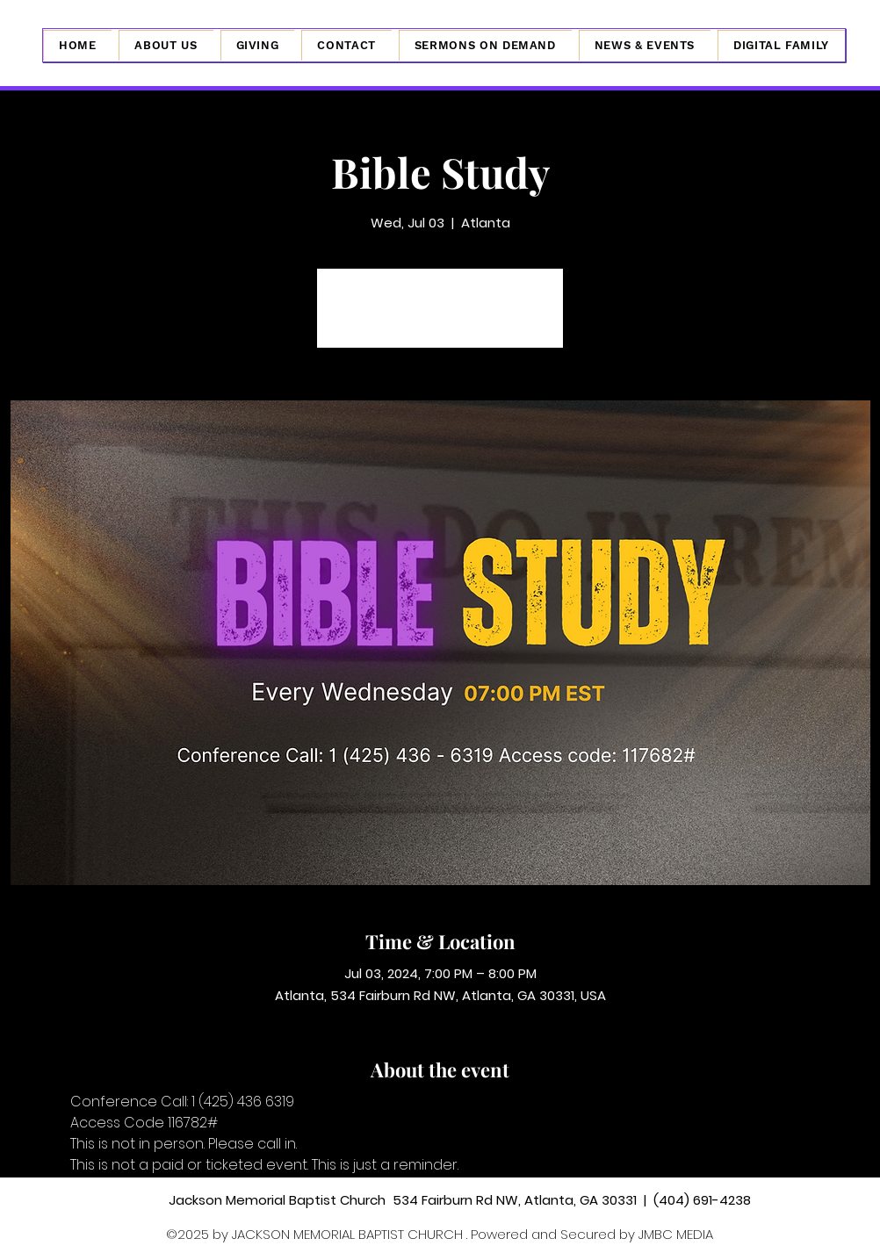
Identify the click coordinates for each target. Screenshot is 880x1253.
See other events (440, 318)
